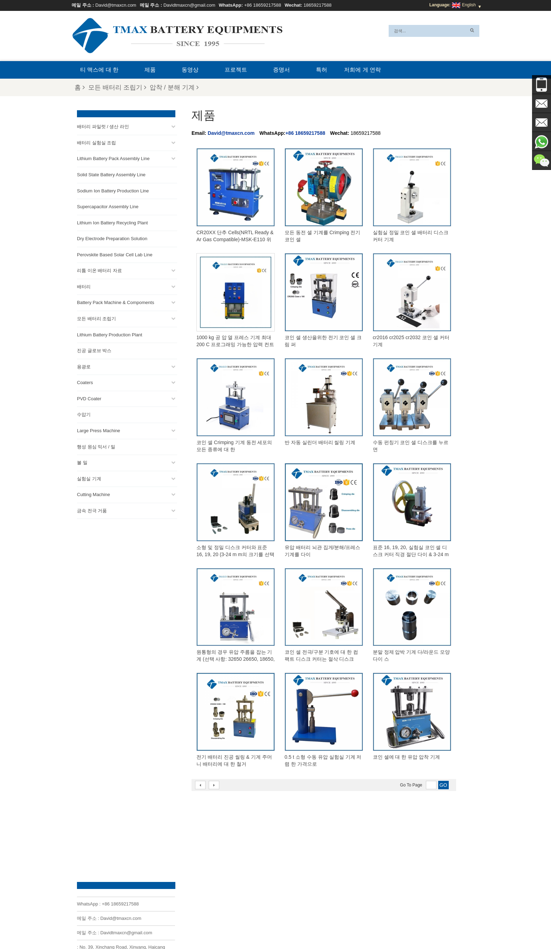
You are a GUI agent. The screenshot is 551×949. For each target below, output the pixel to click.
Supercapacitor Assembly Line (107, 206)
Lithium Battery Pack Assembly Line (113, 158)
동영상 (190, 70)
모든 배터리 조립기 (117, 87)
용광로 (84, 366)
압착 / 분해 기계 (174, 87)
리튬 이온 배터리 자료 (99, 270)
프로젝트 (236, 70)
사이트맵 (378, 927)
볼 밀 (82, 462)
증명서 (281, 70)
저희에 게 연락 (362, 70)
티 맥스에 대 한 (99, 70)
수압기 (84, 414)
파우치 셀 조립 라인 (286, 867)
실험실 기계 (89, 478)
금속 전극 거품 (92, 510)
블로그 (310, 927)
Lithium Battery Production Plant (109, 334)
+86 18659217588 (262, 5)
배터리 (84, 286)
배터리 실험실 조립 (96, 142)
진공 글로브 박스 (94, 350)
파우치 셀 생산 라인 (286, 834)
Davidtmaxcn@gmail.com (189, 5)
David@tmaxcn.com (115, 5)
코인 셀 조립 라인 (284, 851)
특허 (321, 70)
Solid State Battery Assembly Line (111, 174)
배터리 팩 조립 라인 (286, 842)
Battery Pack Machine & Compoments (115, 302)
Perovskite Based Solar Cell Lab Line (115, 254)
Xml (162, 927)
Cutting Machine (93, 494)
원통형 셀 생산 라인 (286, 859)
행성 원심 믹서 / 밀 (96, 446)
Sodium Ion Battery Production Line (113, 190)
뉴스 (357, 927)
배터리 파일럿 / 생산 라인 (103, 126)
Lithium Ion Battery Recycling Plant (112, 222)
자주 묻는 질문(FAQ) (235, 927)
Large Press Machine (98, 430)
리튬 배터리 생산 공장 (288, 876)
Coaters (85, 382)
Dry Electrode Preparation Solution (112, 238)
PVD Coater (89, 398)
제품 (150, 70)
